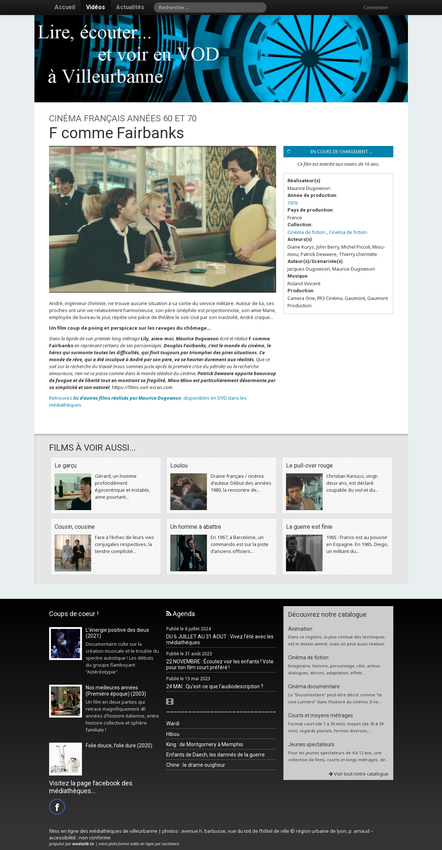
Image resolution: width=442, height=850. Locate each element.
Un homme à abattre (195, 526)
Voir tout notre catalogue (359, 773)
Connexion (376, 7)
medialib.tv (83, 843)
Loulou (178, 465)
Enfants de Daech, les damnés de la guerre (215, 755)
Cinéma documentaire (314, 686)
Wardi (172, 723)
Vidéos (95, 7)
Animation (300, 629)
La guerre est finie (309, 526)
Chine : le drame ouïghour (195, 765)
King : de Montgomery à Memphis (204, 744)
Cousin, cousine (75, 526)
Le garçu (66, 465)
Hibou (172, 734)
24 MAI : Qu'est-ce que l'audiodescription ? (214, 686)
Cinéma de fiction (306, 232)
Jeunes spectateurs (311, 744)
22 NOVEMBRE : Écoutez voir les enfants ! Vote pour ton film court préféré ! (220, 665)
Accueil (65, 7)
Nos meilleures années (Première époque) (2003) (116, 691)
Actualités (130, 7)
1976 (292, 202)
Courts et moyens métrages (320, 715)
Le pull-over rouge (309, 465)
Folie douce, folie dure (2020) (119, 745)
